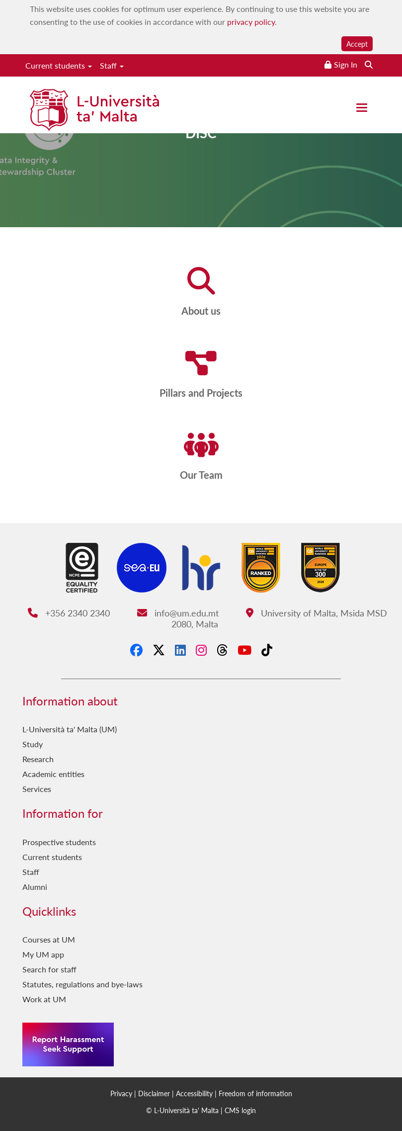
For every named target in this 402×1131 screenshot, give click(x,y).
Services (36, 788)
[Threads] (222, 650)
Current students (58, 65)
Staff (112, 65)
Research (38, 759)
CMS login (240, 1110)
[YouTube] (244, 650)
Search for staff (49, 969)
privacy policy (251, 21)
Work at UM (44, 999)
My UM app (43, 954)
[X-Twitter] (159, 650)
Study (32, 744)
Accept (357, 44)
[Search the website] (369, 64)
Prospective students (59, 842)
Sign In (345, 64)
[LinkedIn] (180, 650)
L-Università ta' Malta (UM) (69, 729)
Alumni (34, 886)
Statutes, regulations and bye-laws (82, 984)
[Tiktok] (266, 650)
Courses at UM (48, 939)
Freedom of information (255, 1093)
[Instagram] (201, 650)
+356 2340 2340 (69, 613)
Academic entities (53, 774)
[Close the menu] (362, 107)
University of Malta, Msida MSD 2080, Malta (279, 618)
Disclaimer (154, 1093)
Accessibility (194, 1093)
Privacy (121, 1093)
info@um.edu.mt (178, 613)
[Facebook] (136, 650)
